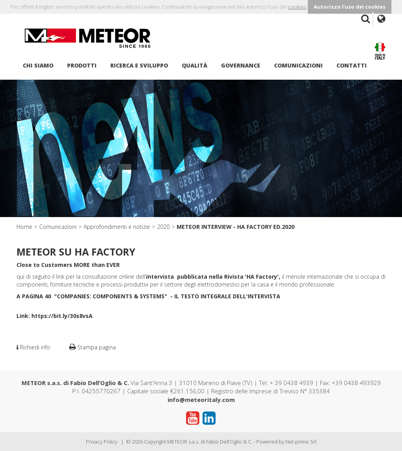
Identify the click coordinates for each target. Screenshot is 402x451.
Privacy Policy (101, 441)
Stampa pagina (92, 347)
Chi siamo (38, 65)
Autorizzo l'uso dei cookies (350, 6)
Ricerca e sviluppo (139, 65)
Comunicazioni (298, 65)
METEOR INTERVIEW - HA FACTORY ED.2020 (235, 226)
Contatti (351, 65)
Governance (240, 65)
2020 (163, 226)
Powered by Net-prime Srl (286, 441)
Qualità (194, 65)
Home (24, 226)
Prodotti (82, 65)
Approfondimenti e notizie (117, 226)
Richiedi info (33, 347)
